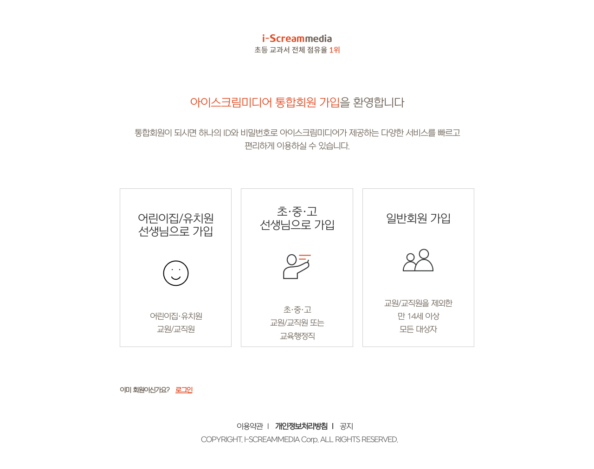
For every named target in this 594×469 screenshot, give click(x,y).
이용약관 (250, 427)
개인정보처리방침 (301, 427)
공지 (346, 427)
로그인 (183, 390)
